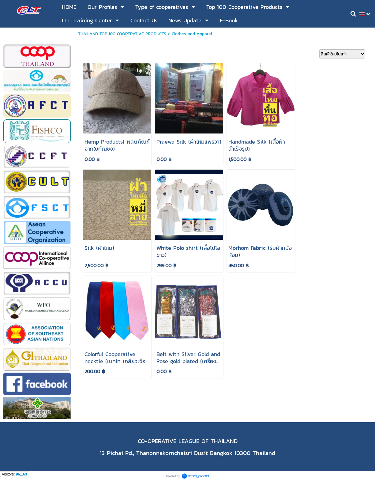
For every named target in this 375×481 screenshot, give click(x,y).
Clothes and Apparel (192, 34)
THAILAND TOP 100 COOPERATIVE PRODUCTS (122, 34)
